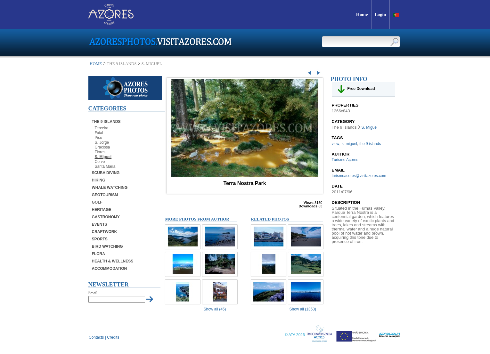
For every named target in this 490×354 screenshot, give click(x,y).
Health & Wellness (113, 261)
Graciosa (102, 147)
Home (96, 63)
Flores (100, 152)
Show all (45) (215, 309)
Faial (99, 133)
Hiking (98, 180)
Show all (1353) (303, 309)
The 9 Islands (106, 121)
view (335, 143)
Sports (100, 239)
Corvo (100, 162)
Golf (97, 202)
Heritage (101, 209)
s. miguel (349, 143)
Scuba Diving (106, 173)
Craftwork (104, 231)
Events (99, 224)
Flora (98, 254)
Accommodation (109, 268)
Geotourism (105, 195)
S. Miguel (103, 157)
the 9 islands (370, 143)
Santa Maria (105, 166)
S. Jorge (102, 142)
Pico (98, 138)
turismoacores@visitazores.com (359, 175)
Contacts (96, 337)
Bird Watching (107, 246)
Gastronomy (106, 217)
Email (93, 293)
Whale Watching (110, 187)
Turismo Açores (345, 159)
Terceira (102, 128)
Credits (113, 337)
